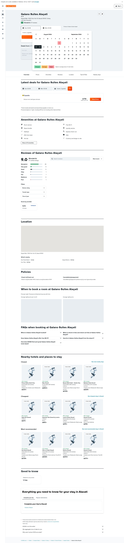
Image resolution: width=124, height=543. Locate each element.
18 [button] (43, 54)
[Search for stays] (3, 14)
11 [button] (43, 51)
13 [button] (51, 51)
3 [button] (80, 43)
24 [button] (40, 58)
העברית (37, 2)
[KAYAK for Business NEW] (3, 29)
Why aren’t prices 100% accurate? (65, 532)
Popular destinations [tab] (44, 497)
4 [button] (43, 47)
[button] (122, 2)
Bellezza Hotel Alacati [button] (92, 383)
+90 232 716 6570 (29, 20)
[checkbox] (32, 207)
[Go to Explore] (3, 22)
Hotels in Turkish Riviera (58, 540)
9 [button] (76, 47)
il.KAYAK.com (26, 540)
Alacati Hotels (69, 540)
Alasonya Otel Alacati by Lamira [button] (53, 417)
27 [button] (51, 58)
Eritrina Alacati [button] (69, 450)
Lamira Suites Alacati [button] (71, 417)
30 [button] (36, 62)
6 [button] (51, 47)
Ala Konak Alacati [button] (29, 450)
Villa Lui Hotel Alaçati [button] (50, 450)
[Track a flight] (3, 25)
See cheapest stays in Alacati (98, 396)
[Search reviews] (74, 159)
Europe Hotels (39, 540)
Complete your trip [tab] (31, 497)
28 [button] (55, 58)
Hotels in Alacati (31, 507)
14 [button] (55, 51)
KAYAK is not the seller (65, 526)
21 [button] (55, 54)
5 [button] (47, 47)
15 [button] (59, 51)
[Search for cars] (3, 17)
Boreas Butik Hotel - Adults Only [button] (74, 383)
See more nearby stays (100, 361)
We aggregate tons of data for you (65, 529)
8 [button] (59, 47)
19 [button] (47, 54)
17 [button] (39, 54)
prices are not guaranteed (55, 521)
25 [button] (43, 58)
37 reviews (36, 22)
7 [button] (55, 47)
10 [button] (40, 51)
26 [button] (47, 58)
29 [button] (59, 58)
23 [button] (36, 58)
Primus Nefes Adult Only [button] (30, 383)
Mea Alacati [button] (48, 383)
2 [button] (76, 43)
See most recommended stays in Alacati (95, 429)
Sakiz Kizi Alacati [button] (28, 417)
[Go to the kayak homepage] (11, 6)
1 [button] (59, 43)
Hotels (32, 540)
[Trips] (3, 33)
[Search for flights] (3, 11)
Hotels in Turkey (47, 540)
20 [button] (51, 54)
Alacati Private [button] (90, 417)
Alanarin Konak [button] (90, 450)
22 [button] (59, 54)
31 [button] (40, 62)
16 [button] (36, 54)
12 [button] (47, 51)
